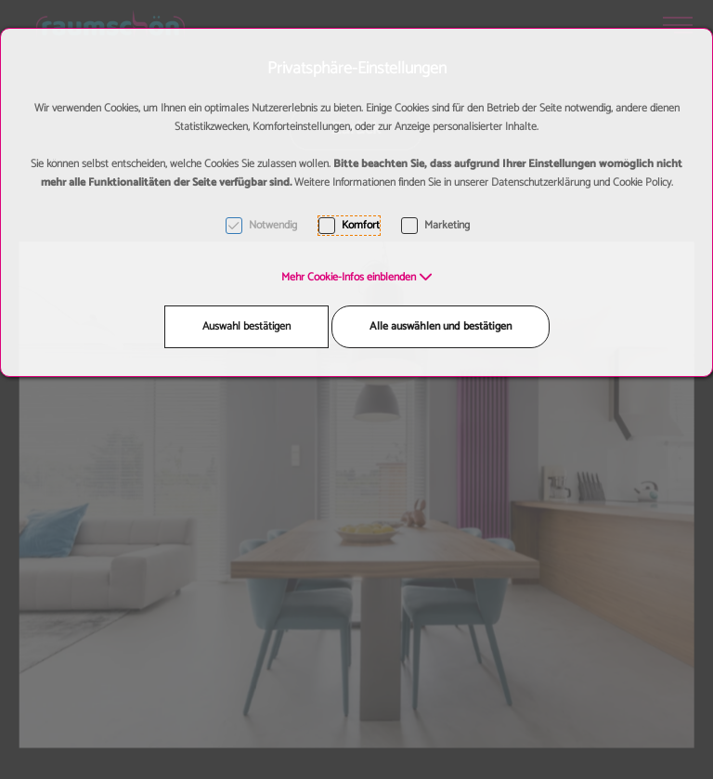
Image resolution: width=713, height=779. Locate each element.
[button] (357, 277)
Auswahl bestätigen (246, 326)
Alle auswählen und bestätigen (440, 326)
